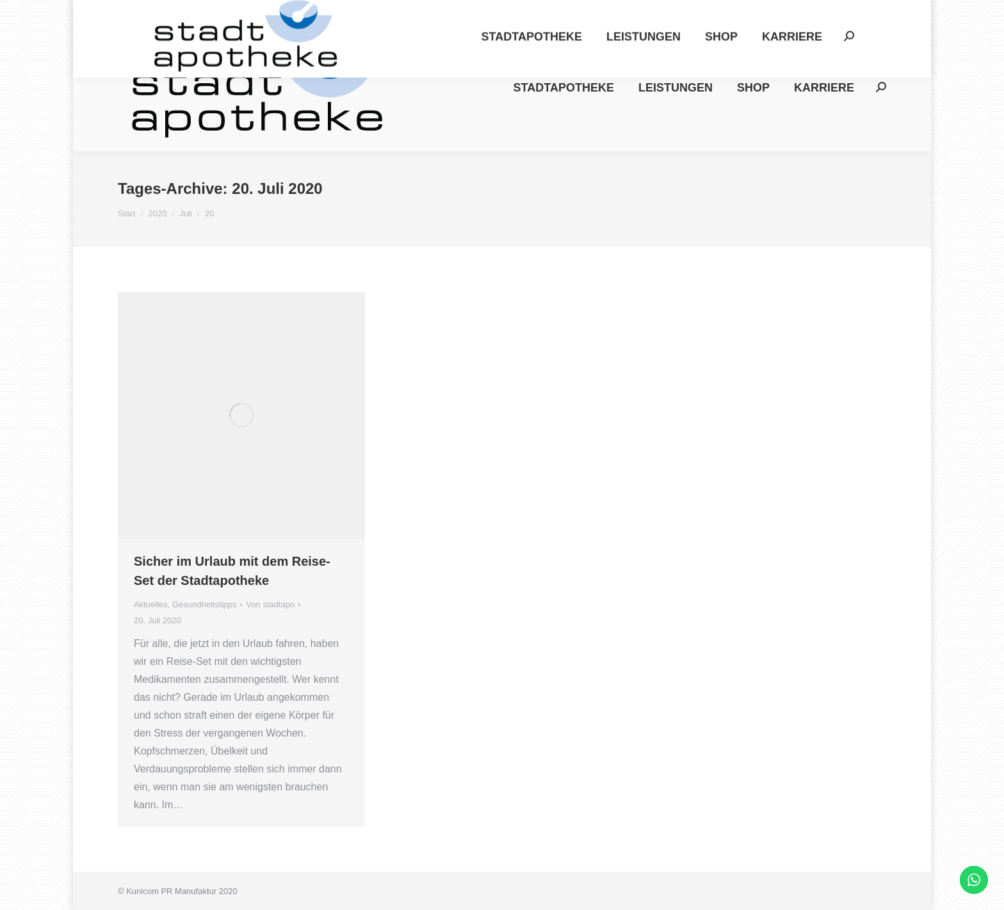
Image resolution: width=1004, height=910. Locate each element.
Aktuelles (151, 604)
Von (270, 604)
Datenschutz (777, 11)
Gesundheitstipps (204, 604)
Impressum (706, 11)
